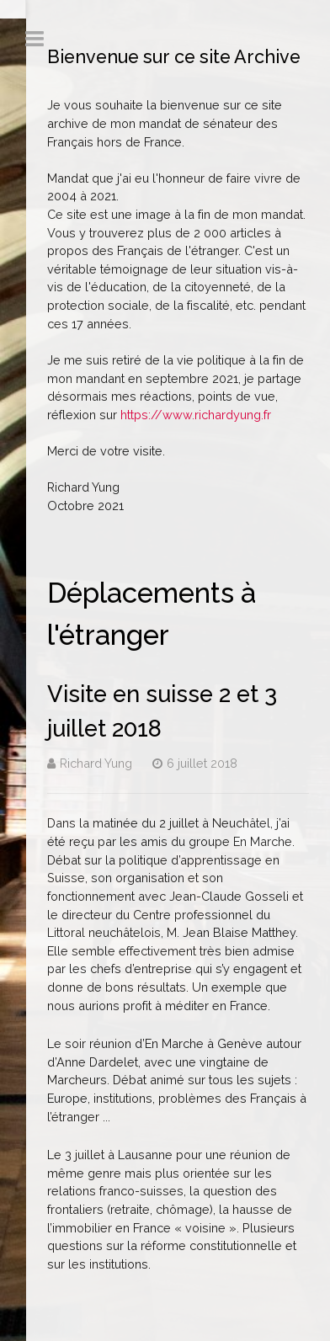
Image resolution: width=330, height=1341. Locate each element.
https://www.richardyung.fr (195, 414)
